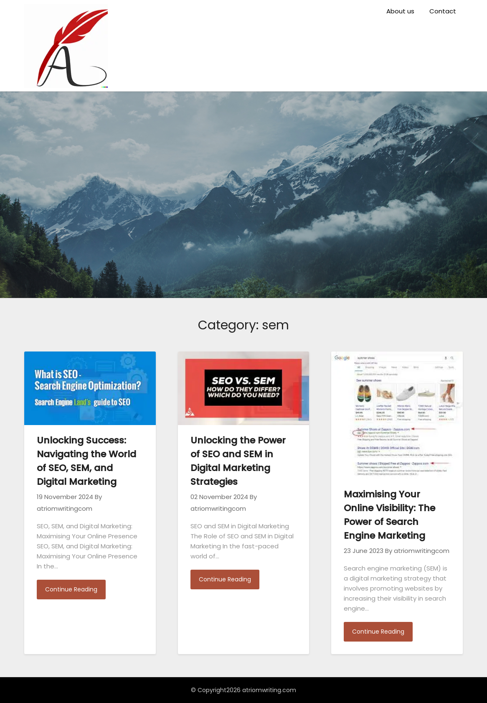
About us (400, 11)
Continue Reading (71, 589)
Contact (442, 11)
